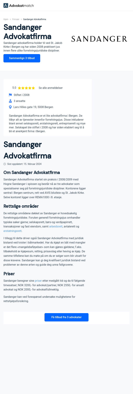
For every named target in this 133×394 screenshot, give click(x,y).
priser (38, 280)
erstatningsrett (12, 230)
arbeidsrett (56, 226)
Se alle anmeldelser (51, 88)
